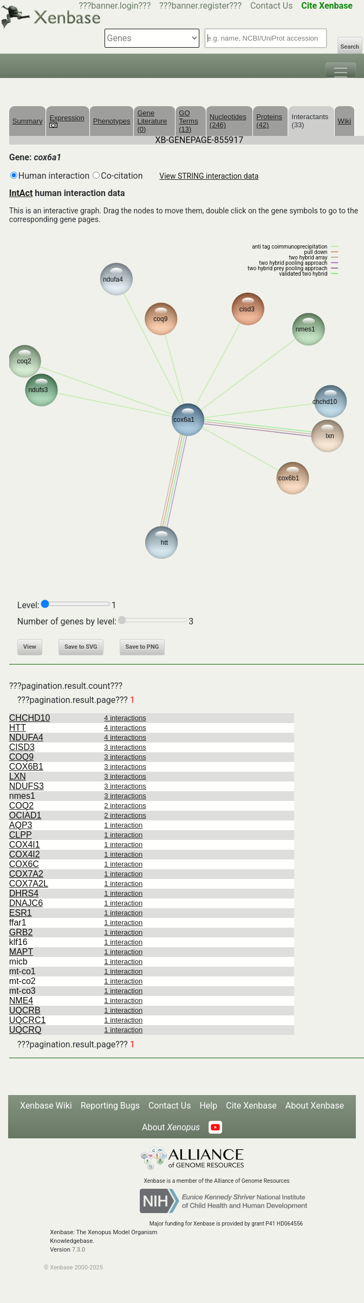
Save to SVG (81, 646)
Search (350, 46)
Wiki (345, 121)
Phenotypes (112, 121)
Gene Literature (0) (152, 121)
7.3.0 (79, 1249)
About (171, 1127)
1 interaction (123, 825)
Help (208, 1105)
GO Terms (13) (188, 121)
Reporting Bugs (110, 1105)
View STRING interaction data (208, 176)
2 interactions (125, 806)
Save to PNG (142, 646)
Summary (27, 121)
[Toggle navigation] (341, 70)
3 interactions (125, 747)
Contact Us (271, 6)
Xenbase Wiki (46, 1105)
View (29, 646)
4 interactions (125, 718)
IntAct (21, 193)
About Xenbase (314, 1105)
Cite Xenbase (251, 1105)
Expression (66, 121)
